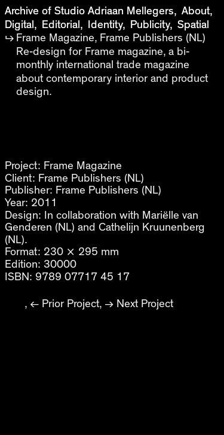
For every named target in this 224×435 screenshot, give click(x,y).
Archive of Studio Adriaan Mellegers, (91, 11)
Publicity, (151, 24)
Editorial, (62, 24)
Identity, (106, 24)
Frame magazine (124, 51)
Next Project (144, 304)
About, (197, 11)
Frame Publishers (79, 178)
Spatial (193, 24)
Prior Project (70, 304)
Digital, (21, 24)
